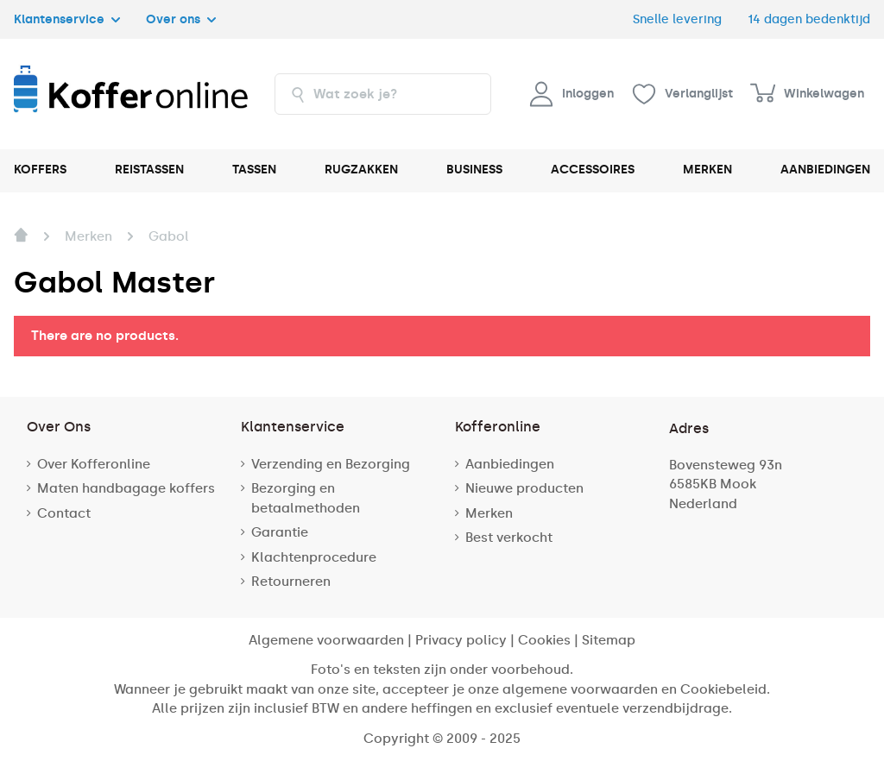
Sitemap (608, 640)
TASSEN (254, 169)
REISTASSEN (149, 169)
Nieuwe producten (524, 488)
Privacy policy (461, 640)
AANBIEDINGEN (825, 169)
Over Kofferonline (93, 464)
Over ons (181, 19)
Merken (489, 513)
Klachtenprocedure (313, 557)
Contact (64, 513)
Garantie (279, 532)
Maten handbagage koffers (126, 488)
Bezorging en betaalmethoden (305, 498)
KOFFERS (40, 169)
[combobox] (383, 94)
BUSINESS (474, 169)
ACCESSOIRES (593, 169)
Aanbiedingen (509, 464)
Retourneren (291, 581)
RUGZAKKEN (361, 169)
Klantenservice (67, 19)
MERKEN (707, 169)
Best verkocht (508, 537)
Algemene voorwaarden (326, 640)
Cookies (544, 640)
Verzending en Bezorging (330, 464)
